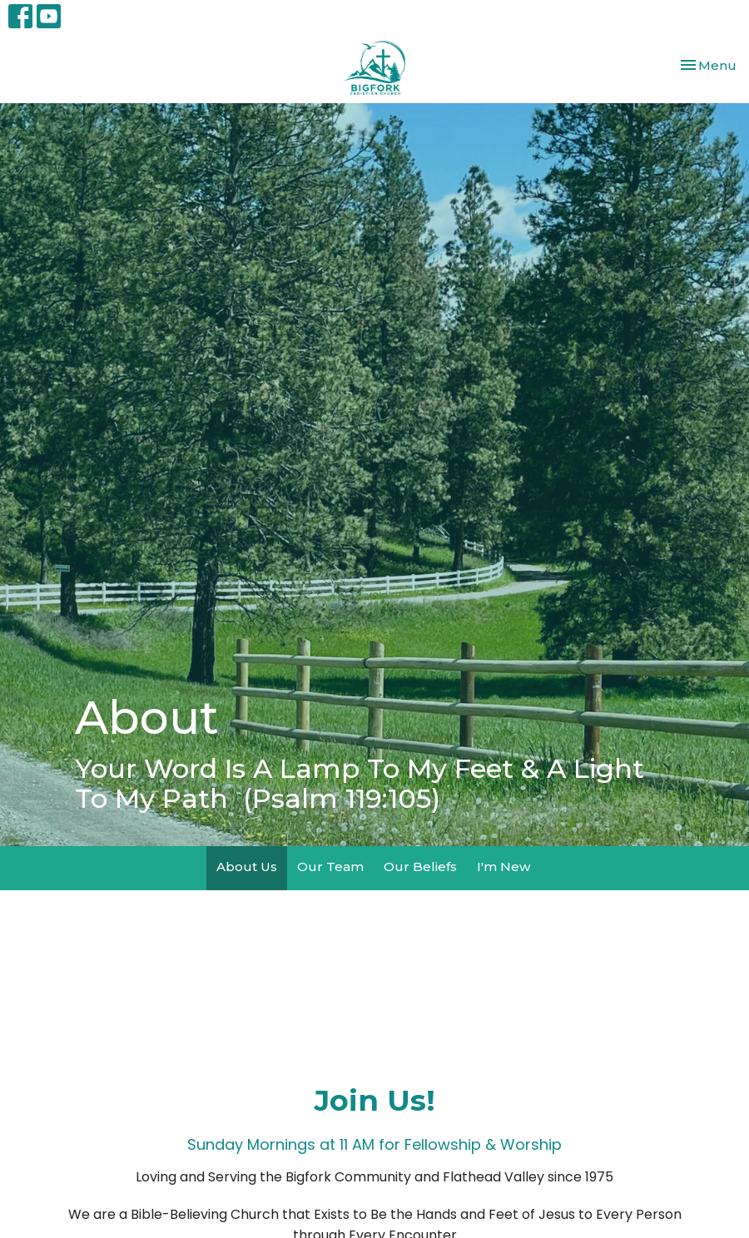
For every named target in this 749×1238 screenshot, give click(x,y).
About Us (246, 866)
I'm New (503, 866)
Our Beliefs (420, 866)
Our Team (330, 866)
